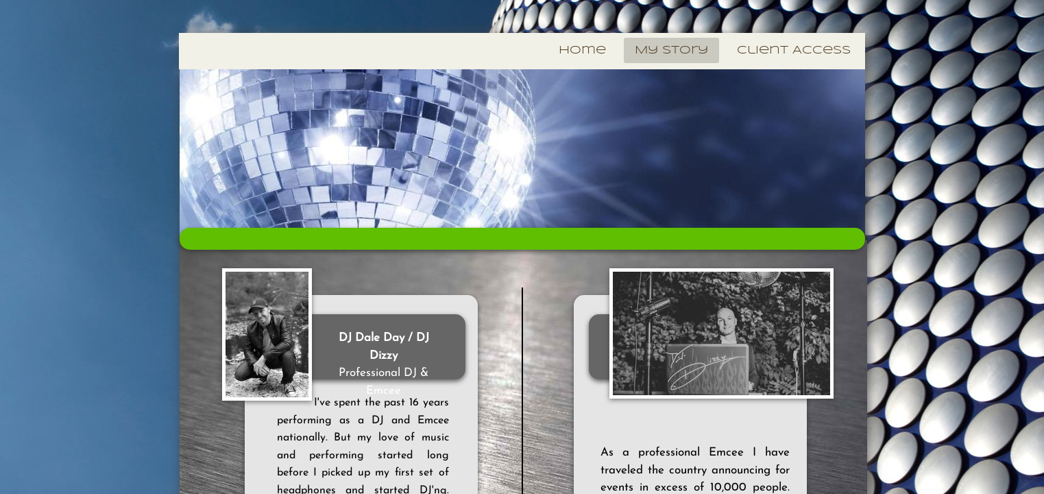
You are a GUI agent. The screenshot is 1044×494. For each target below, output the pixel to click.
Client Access (794, 50)
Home (582, 50)
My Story (671, 50)
